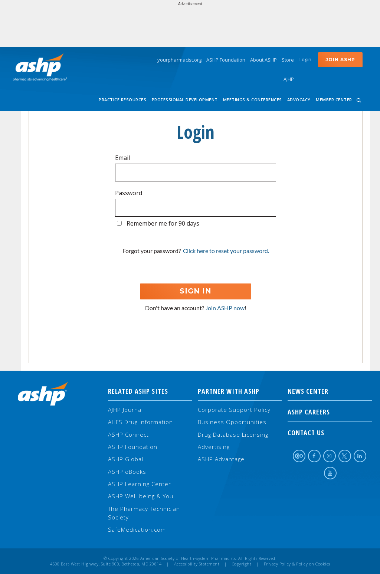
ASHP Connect (128, 434)
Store (288, 59)
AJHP (289, 79)
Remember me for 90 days (163, 223)
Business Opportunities (232, 422)
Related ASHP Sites (138, 391)
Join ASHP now (225, 307)
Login (305, 59)
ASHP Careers (329, 411)
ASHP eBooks (127, 471)
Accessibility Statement (197, 564)
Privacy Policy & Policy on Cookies (297, 564)
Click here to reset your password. (226, 250)
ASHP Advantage (221, 459)
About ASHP (263, 59)
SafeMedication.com (137, 529)
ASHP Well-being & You (140, 496)
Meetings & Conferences (252, 99)
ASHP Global (125, 459)
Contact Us (329, 432)
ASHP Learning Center (139, 484)
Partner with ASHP (228, 391)
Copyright (242, 564)
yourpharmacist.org (179, 59)
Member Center (334, 99)
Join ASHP (340, 59)
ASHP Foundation (225, 59)
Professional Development (185, 99)
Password (128, 193)
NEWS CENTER (329, 391)
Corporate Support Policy (234, 409)
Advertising (214, 446)
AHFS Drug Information (140, 422)
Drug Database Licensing (233, 434)
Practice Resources (122, 99)
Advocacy (299, 99)
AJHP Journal (125, 409)
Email (122, 158)
